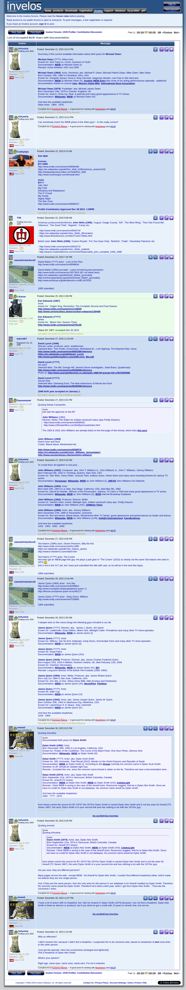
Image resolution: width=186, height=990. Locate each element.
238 (150, 32)
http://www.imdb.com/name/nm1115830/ (60, 309)
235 (138, 32)
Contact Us (88, 983)
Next (177, 32)
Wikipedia (60, 96)
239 (153, 32)
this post (142, 430)
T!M (19, 217)
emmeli (21, 727)
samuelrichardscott (24, 260)
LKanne (21, 296)
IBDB (98, 494)
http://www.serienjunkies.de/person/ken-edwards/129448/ (69, 311)
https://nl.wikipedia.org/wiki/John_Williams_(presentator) (69, 452)
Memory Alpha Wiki (89, 83)
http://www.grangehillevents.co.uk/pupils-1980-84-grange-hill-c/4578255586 (89, 372)
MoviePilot (90, 683)
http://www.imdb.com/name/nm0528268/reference (65, 370)
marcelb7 (22, 338)
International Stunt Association (118, 83)
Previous (167, 32)
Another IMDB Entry (95, 80)
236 (142, 32)
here (74, 83)
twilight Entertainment (111, 518)
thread (106, 764)
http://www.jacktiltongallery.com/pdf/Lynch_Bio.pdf (66, 356)
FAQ (145, 983)
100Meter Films (94, 505)
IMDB (58, 64)
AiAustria (23, 48)
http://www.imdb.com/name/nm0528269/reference (65, 386)
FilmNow (102, 683)
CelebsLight (123, 782)
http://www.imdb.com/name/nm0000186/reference (65, 351)
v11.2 (112, 109)
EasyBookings (132, 518)
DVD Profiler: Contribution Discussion (82, 32)
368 (159, 32)
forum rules (62, 16)
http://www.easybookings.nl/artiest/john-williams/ (65, 455)
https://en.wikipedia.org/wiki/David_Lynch (61, 354)
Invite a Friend (134, 983)
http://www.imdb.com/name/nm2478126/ (60, 324)
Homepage (61, 481)
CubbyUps (23, 151)
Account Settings (118, 983)
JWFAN (112, 481)
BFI (97, 667)
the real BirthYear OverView (105, 816)
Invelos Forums (53, 32)
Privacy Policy (101, 983)
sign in (42, 24)
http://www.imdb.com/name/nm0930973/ (60, 449)
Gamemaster (24, 400)
